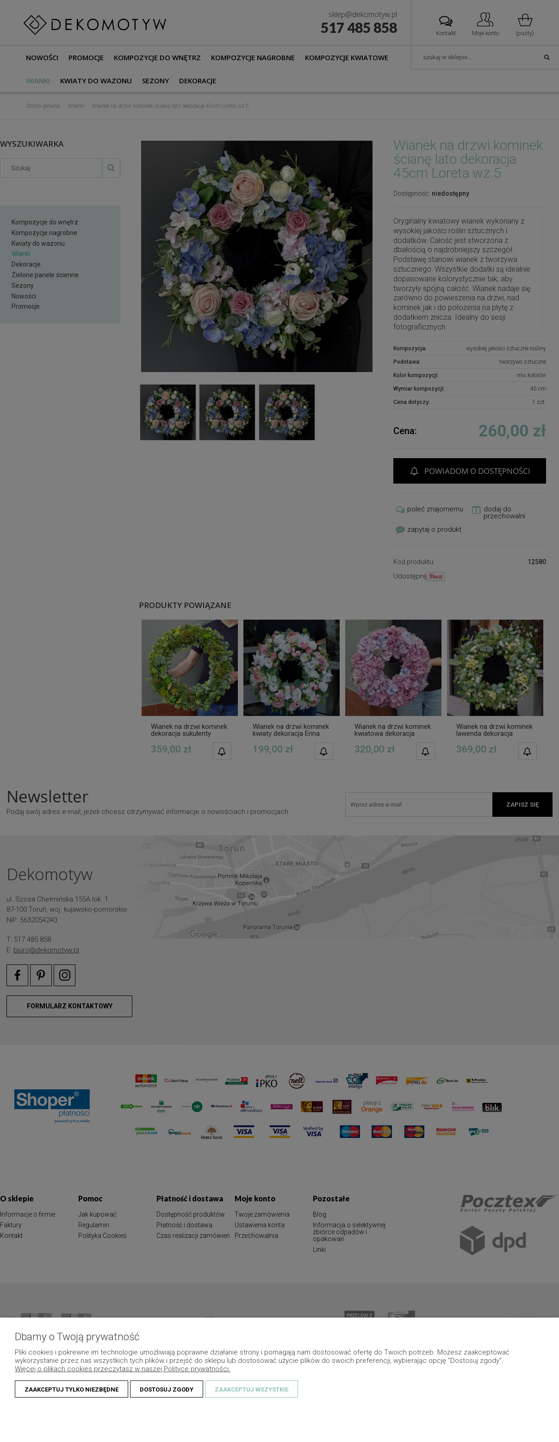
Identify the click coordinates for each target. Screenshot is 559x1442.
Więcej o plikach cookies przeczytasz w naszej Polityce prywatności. (122, 1369)
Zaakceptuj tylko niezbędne (71, 1389)
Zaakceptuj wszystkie (251, 1389)
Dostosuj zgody (166, 1389)
